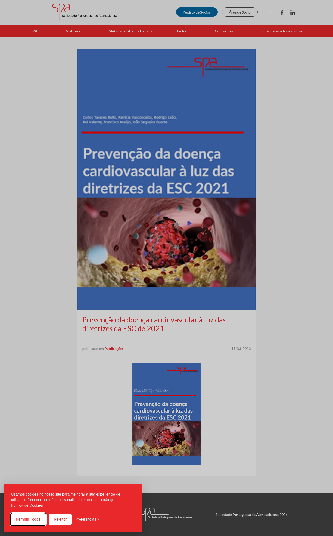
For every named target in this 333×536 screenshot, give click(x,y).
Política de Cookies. (27, 505)
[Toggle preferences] (87, 519)
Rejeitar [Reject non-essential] (60, 519)
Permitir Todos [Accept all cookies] (28, 519)
